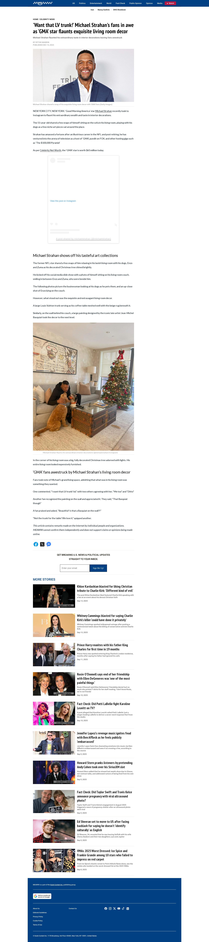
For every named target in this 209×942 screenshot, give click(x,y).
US (73, 3)
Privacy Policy (38, 917)
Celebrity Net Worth (50, 150)
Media (159, 3)
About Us (36, 908)
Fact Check (120, 3)
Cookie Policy (38, 921)
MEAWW (36, 885)
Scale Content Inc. (56, 885)
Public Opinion (135, 3)
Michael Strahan (103, 111)
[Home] (43, 3)
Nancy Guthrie (104, 10)
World (108, 3)
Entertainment (96, 3)
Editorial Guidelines (40, 913)
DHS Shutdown (119, 10)
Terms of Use (37, 925)
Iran (92, 10)
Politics (82, 3)
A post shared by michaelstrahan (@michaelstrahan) (83, 239)
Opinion (149, 3)
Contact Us (73, 908)
